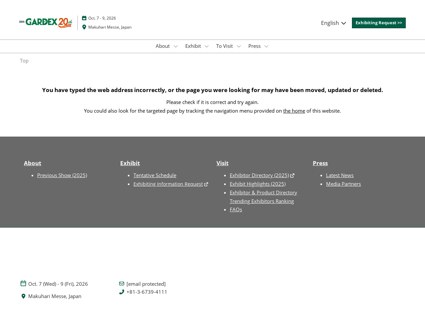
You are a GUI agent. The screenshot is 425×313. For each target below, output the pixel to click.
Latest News (340, 175)
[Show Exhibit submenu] (207, 46)
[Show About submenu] (176, 46)
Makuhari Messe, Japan (109, 27)
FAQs (236, 209)
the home (294, 110)
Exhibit (193, 46)
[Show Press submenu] (267, 46)
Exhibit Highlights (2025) (258, 183)
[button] (379, 23)
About (163, 46)
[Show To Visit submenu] (239, 46)
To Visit (225, 46)
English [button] (334, 23)
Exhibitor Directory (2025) (259, 175)
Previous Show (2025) (62, 175)
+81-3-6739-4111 (147, 292)
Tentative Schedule (154, 175)
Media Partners (343, 183)
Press (255, 46)
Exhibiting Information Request (168, 184)
